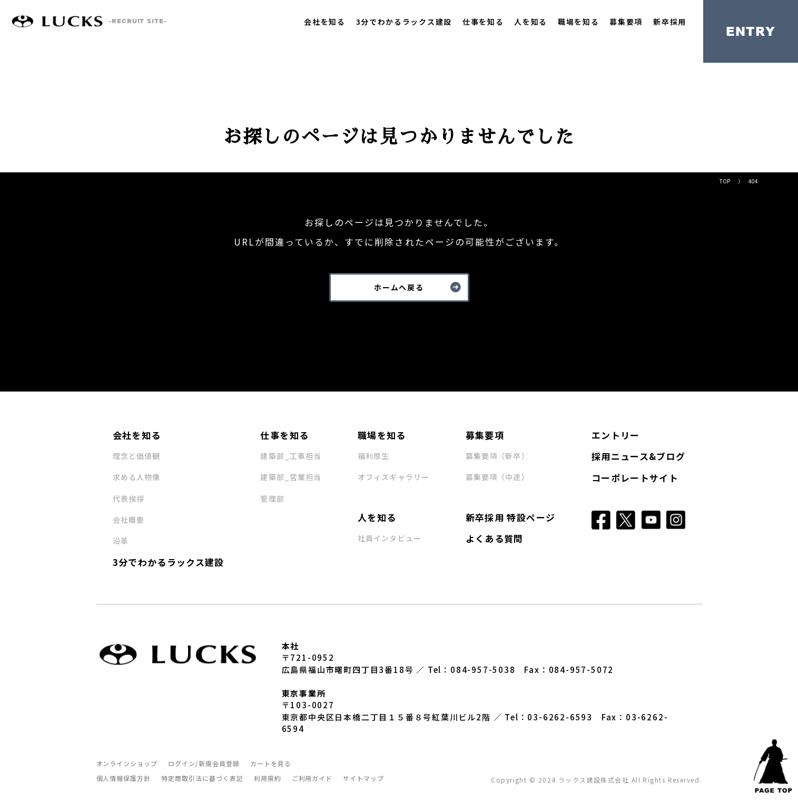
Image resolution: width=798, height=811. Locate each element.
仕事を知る (483, 21)
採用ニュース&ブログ (639, 456)
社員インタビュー (389, 538)
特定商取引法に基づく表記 (202, 778)
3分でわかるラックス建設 (404, 21)
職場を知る (578, 21)
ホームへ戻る (398, 287)
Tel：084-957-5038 (472, 669)
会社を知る (324, 21)
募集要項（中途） (497, 477)
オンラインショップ (127, 763)
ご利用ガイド (312, 778)
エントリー (616, 435)
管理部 (272, 498)
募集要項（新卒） (497, 456)
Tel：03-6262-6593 (549, 716)
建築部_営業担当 (290, 477)
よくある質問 (495, 538)
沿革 (121, 540)
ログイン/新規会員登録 (204, 763)
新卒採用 (669, 21)
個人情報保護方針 (123, 778)
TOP (725, 181)
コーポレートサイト (635, 477)
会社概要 (128, 519)
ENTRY (751, 31)
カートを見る (270, 763)
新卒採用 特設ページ (511, 517)
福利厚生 (373, 456)
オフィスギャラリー (393, 477)
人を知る (530, 21)
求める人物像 (137, 477)
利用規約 (267, 778)
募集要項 (626, 21)
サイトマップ (363, 778)
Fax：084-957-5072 (569, 669)
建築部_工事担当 (290, 456)
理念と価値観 (137, 456)
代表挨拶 (128, 498)
